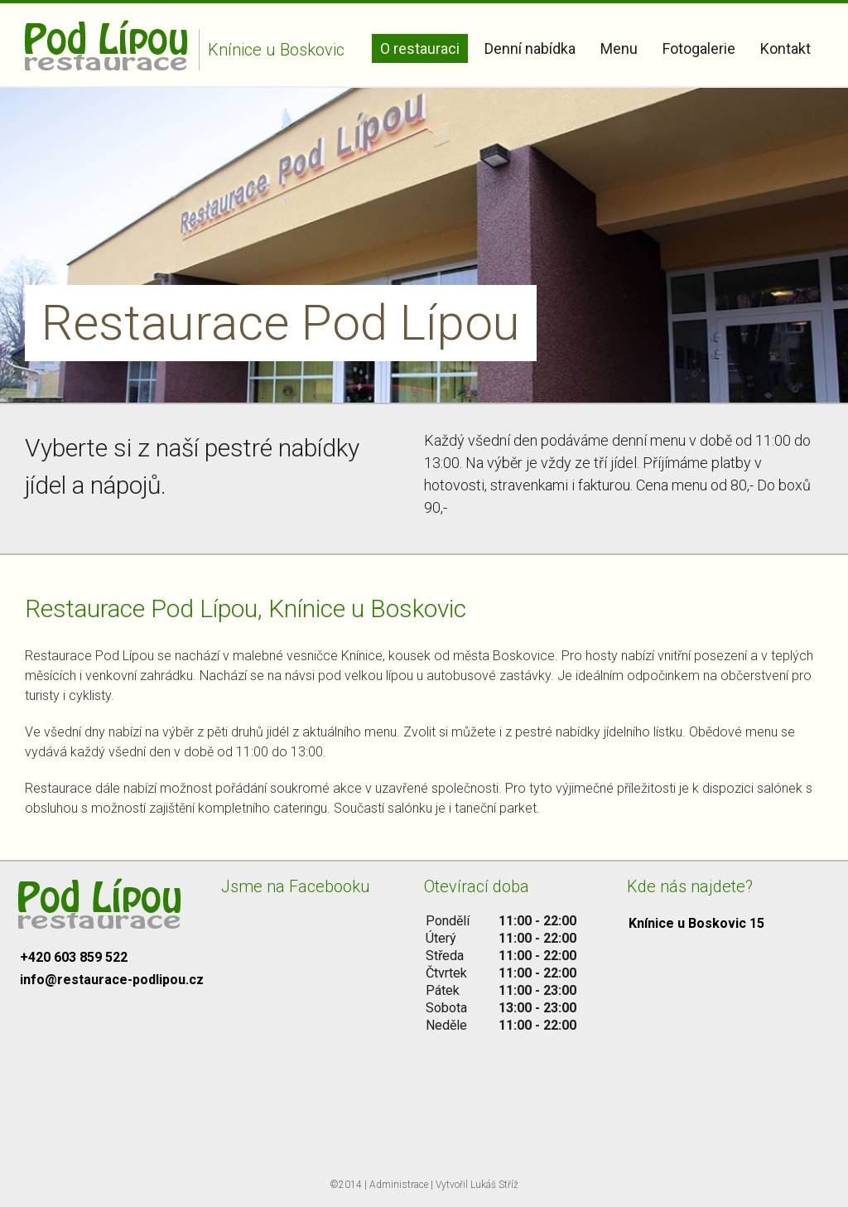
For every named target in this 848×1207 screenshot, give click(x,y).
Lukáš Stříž (494, 1184)
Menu (619, 48)
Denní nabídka (530, 48)
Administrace (398, 1184)
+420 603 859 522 (74, 957)
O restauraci (420, 48)
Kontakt (785, 48)
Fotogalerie (698, 48)
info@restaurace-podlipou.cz (112, 979)
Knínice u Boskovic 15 (696, 923)
